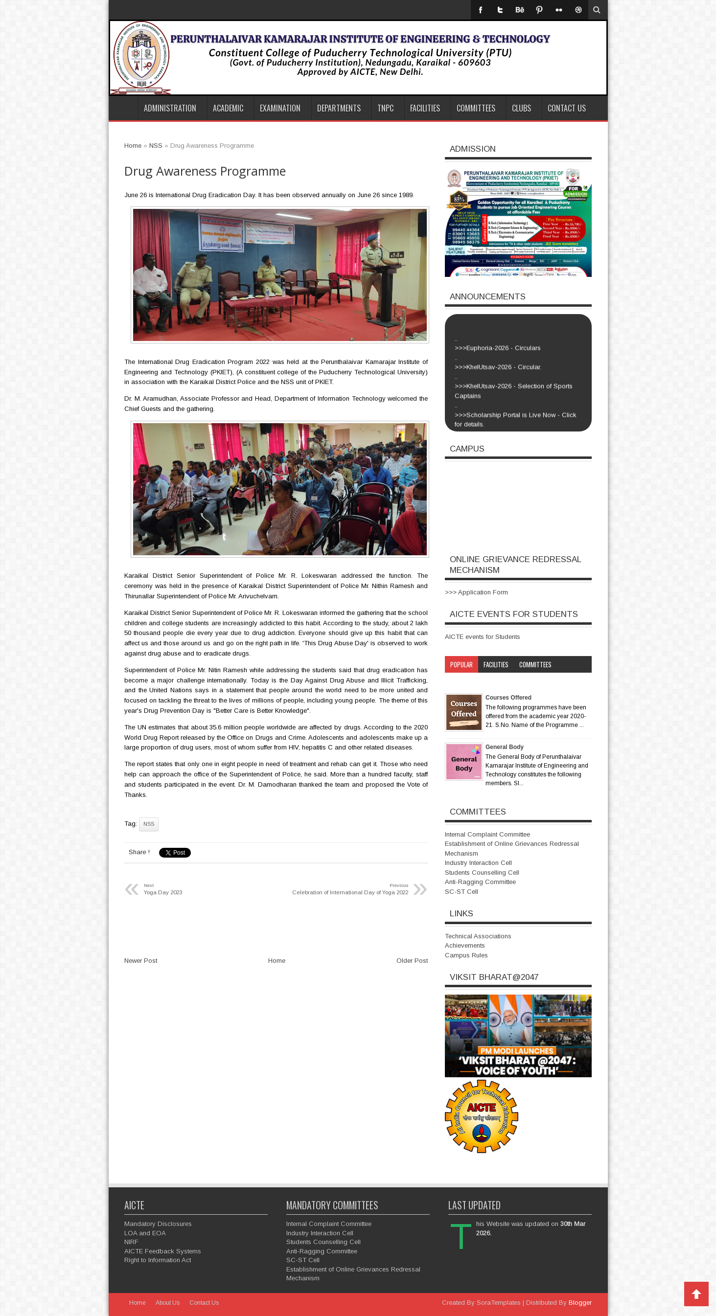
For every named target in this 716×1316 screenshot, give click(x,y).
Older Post (412, 960)
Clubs (521, 108)
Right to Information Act (157, 1260)
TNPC (385, 108)
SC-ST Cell (461, 891)
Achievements (465, 945)
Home (123, 108)
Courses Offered (508, 697)
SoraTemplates (499, 1302)
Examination (280, 108)
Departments (339, 108)
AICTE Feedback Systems (162, 1251)
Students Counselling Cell (482, 872)
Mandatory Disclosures (158, 1223)
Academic (228, 108)
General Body (504, 747)
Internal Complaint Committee (487, 834)
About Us (168, 1302)
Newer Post (140, 960)
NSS (148, 824)
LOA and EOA (145, 1233)
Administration (170, 108)
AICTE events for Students (482, 636)
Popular (461, 664)
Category (463, 681)
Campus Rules (466, 955)
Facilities (425, 108)
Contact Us (567, 108)
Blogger (580, 1302)
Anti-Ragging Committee (480, 881)
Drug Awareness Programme (205, 171)
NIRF (131, 1242)
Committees (476, 108)
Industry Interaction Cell (478, 862)
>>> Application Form (476, 592)
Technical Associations (478, 936)
